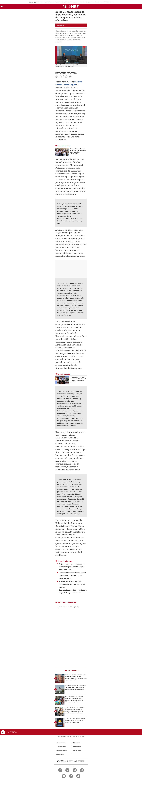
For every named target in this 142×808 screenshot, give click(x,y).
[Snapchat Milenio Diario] (78, 776)
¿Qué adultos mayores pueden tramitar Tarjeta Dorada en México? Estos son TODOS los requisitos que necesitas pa (74, 710)
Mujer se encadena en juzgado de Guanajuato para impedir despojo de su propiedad (72, 567)
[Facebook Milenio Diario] (60, 770)
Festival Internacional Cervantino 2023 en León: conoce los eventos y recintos (78, 379)
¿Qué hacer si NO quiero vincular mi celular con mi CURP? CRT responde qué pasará (75, 720)
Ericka (111, 2)
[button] (1, 7)
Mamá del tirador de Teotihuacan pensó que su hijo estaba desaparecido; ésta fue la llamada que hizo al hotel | (76, 677)
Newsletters (61, 743)
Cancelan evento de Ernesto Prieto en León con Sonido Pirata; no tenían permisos (72, 575)
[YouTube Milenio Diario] (64, 776)
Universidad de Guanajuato (68, 607)
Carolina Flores (75, 2)
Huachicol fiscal (65, 2)
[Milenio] (71, 6)
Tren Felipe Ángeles (85, 2)
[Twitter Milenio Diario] (67, 770)
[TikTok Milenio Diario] (71, 776)
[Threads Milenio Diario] (82, 770)
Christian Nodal (96, 2)
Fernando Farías (48, 2)
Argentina (57, 2)
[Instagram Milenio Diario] (75, 770)
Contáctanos (61, 747)
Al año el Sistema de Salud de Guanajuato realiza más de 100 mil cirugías (72, 584)
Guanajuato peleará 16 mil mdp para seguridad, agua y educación (73, 591)
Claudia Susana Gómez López (68, 83)
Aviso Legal (77, 750)
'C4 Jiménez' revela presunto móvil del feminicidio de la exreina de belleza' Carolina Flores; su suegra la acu (74, 699)
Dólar (38, 2)
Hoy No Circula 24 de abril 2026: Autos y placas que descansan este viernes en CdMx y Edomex (75, 687)
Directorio (77, 743)
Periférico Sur (105, 2)
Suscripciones (62, 750)
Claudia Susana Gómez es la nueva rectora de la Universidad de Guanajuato (78, 151)
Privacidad (77, 747)
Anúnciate (60, 754)
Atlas (42, 2)
